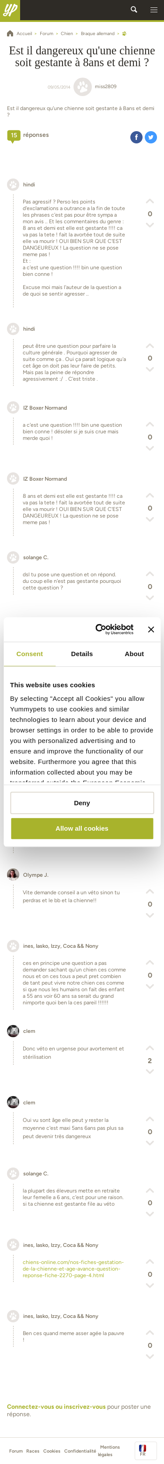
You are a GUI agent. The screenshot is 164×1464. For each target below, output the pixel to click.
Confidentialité (80, 1451)
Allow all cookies (82, 828)
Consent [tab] (29, 653)
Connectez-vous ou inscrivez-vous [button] (56, 1406)
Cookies (51, 1451)
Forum (16, 1451)
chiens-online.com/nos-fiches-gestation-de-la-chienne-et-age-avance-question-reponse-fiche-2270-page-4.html (73, 1268)
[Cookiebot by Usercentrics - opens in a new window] (99, 629)
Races (32, 1451)
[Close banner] (151, 629)
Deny (82, 803)
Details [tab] (82, 653)
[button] (154, 10)
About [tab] (134, 653)
